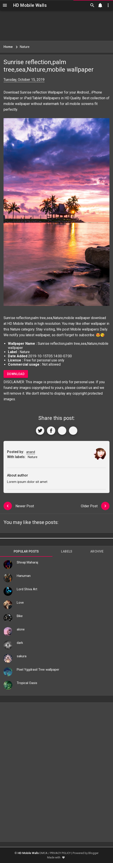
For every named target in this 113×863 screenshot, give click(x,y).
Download (15, 374)
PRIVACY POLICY (60, 853)
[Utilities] (108, 5)
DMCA (43, 853)
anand (30, 452)
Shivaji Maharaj (27, 562)
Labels (66, 551)
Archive (97, 551)
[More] (73, 430)
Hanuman (24, 576)
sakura (21, 656)
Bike (20, 616)
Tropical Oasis (27, 683)
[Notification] (100, 5)
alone (21, 629)
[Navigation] (5, 5)
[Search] (92, 5)
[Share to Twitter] (40, 430)
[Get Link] (62, 430)
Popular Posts (26, 551)
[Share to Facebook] (51, 430)
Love (20, 603)
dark (20, 643)
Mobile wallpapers (84, 329)
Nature (15, 329)
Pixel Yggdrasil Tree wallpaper (38, 670)
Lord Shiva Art (27, 589)
